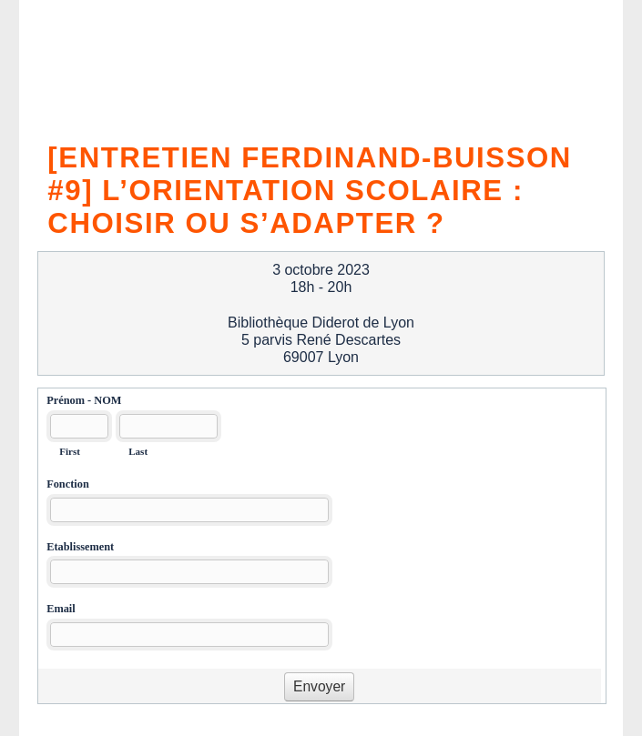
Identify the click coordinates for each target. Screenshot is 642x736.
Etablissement (80, 546)
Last (138, 451)
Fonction (67, 484)
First (69, 451)
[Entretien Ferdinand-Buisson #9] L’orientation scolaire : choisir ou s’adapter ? (309, 187)
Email (61, 608)
